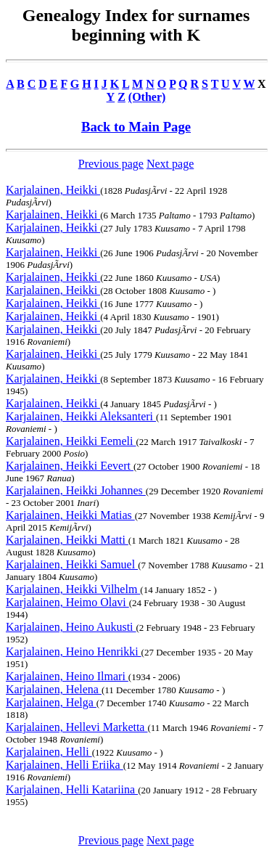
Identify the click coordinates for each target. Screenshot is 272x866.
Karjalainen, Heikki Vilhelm (73, 589)
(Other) (147, 97)
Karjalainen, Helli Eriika (64, 765)
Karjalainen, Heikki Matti (67, 540)
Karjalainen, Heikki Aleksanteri (81, 416)
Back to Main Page (136, 126)
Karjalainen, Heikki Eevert (69, 465)
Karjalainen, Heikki (53, 190)
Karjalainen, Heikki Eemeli (71, 441)
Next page (170, 164)
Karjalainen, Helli (49, 752)
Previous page (111, 164)
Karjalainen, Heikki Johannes (76, 490)
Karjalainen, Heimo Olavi (67, 602)
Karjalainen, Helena (54, 689)
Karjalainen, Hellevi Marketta (76, 727)
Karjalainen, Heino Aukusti (71, 627)
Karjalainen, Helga (51, 702)
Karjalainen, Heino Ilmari (67, 676)
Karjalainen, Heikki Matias (70, 515)
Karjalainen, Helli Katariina (72, 789)
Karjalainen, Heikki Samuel (72, 564)
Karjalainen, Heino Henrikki (73, 651)
